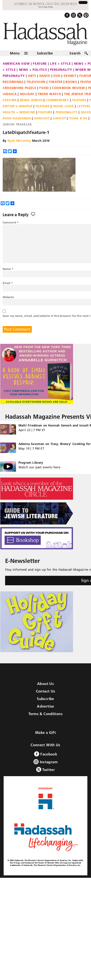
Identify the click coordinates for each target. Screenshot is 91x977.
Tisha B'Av (78, 118)
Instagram (45, 761)
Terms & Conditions (45, 713)
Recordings (13, 82)
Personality (61, 69)
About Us (45, 683)
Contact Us (45, 691)
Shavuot (42, 118)
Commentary (57, 100)
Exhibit (70, 76)
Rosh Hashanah (17, 118)
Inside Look (63, 106)
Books (71, 82)
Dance (44, 76)
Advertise (45, 706)
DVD (56, 76)
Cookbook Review (68, 88)
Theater (56, 82)
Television (35, 82)
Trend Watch (49, 94)
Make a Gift (45, 732)
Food (44, 88)
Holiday (27, 94)
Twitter (45, 769)
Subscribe (45, 53)
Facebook (45, 753)
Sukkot (59, 118)
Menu (15, 53)
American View (16, 63)
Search (75, 53)
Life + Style (60, 63)
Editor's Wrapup (18, 106)
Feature (40, 63)
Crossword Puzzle (19, 88)
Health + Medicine (19, 112)
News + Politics (33, 69)
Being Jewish (31, 100)
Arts (32, 76)
